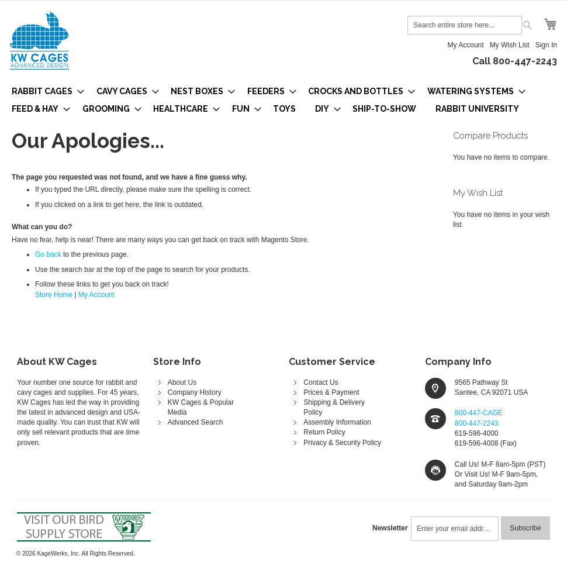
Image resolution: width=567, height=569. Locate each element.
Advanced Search (195, 422)
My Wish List (510, 45)
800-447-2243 (477, 423)
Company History (195, 392)
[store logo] (39, 40)
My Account (466, 45)
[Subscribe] (525, 528)
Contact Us (320, 382)
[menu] (283, 100)
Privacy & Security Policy (342, 443)
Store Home (53, 295)
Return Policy (324, 432)
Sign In (546, 45)
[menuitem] (44, 91)
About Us (182, 382)
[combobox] (464, 25)
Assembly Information (337, 422)
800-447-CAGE (479, 413)
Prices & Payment (331, 392)
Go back (48, 254)
